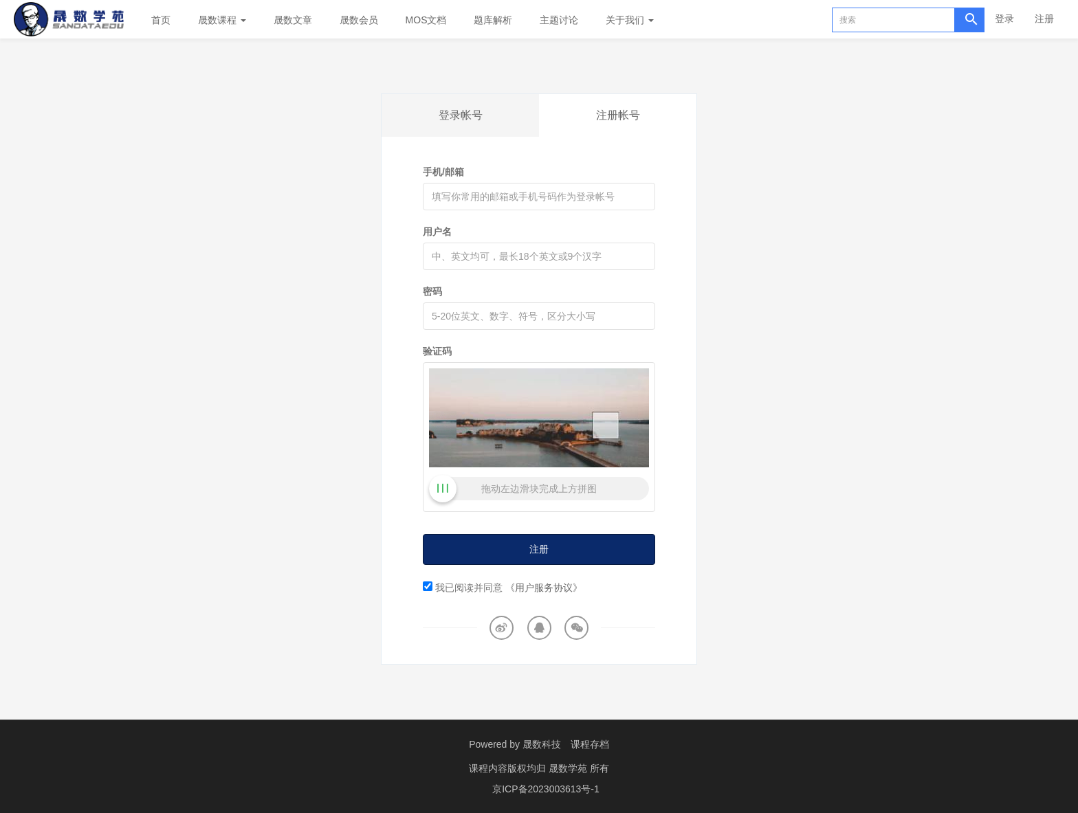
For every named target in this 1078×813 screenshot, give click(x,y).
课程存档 (590, 744)
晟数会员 (359, 19)
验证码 (437, 351)
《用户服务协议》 (543, 587)
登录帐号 (461, 115)
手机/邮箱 (443, 171)
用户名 (437, 231)
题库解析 (493, 19)
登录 (1004, 18)
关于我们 (630, 19)
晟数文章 (293, 19)
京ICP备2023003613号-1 (546, 788)
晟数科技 (541, 744)
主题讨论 (559, 19)
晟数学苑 (569, 768)
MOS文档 (426, 19)
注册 (1044, 18)
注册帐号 (618, 115)
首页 (160, 19)
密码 (432, 291)
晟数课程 (222, 19)
